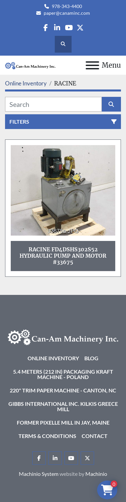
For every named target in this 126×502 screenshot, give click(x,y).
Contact (95, 436)
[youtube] (68, 27)
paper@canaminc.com (67, 13)
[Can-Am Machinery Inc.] (63, 336)
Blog (91, 358)
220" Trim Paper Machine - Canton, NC (63, 390)
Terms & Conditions (47, 436)
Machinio (96, 473)
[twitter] (80, 27)
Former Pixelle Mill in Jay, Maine (63, 422)
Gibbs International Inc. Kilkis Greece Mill (63, 406)
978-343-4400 (67, 6)
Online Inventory (53, 358)
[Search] (53, 104)
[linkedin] (56, 27)
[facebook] (45, 27)
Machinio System (38, 473)
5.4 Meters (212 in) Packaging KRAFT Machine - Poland (63, 374)
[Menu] (92, 65)
